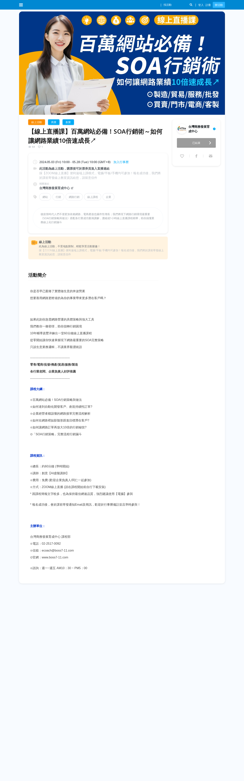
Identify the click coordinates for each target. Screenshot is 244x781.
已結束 (202, 141)
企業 (108, 197)
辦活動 (219, 5)
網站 (45, 197)
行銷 (58, 197)
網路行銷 (74, 197)
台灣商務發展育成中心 (56, 188)
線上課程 (92, 197)
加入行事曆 (121, 162)
